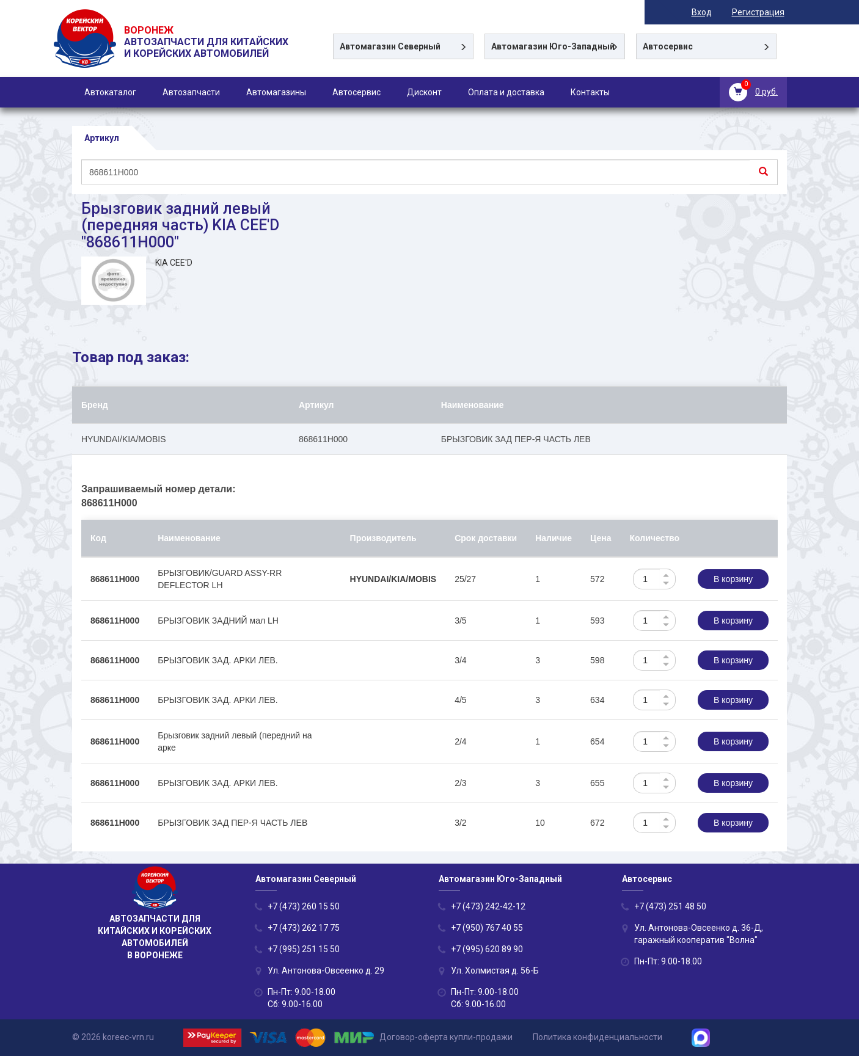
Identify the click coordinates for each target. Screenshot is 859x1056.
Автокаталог (110, 92)
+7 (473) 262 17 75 (304, 928)
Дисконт (424, 92)
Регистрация (760, 12)
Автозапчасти (191, 92)
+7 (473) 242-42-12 (488, 906)
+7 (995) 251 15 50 (304, 949)
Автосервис (356, 92)
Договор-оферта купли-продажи (446, 1037)
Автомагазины (276, 92)
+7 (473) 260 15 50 (304, 906)
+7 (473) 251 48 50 (670, 906)
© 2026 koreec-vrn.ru (113, 1037)
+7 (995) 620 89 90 (487, 949)
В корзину (733, 579)
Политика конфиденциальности (597, 1037)
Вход (704, 12)
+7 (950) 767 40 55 (487, 928)
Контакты (590, 92)
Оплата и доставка (506, 92)
